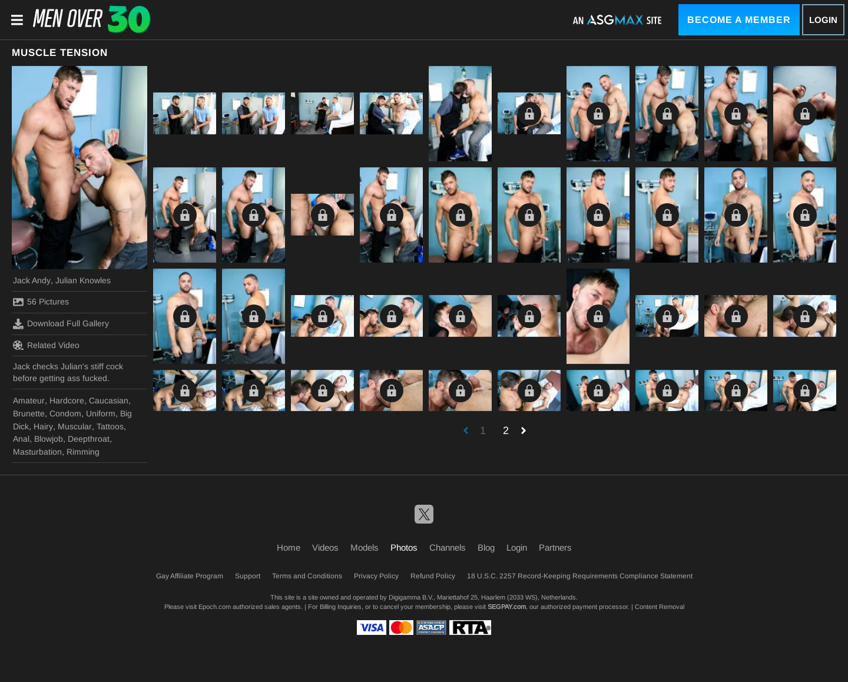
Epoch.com (214, 606)
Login (823, 20)
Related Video (46, 345)
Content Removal (659, 606)
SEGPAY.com (507, 606)
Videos (325, 547)
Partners (555, 547)
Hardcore (66, 400)
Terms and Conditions (307, 576)
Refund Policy (432, 576)
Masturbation (37, 451)
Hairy (43, 426)
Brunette (29, 413)
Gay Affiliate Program (189, 576)
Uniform (100, 413)
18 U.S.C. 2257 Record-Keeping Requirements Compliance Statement (580, 576)
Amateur (29, 400)
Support (247, 576)
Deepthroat (89, 438)
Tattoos (110, 426)
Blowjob (48, 438)
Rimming (83, 451)
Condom (65, 413)
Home (288, 547)
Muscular (75, 426)
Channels (447, 547)
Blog (486, 547)
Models (364, 547)
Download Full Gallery (61, 324)
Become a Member (739, 20)
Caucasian (108, 400)
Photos (404, 547)
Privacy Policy (376, 576)
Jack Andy (32, 280)
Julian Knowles (83, 280)
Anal (21, 438)
